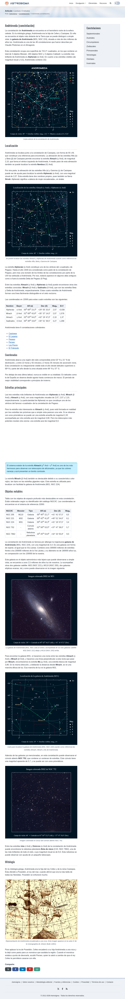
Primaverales (92, 51)
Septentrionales (93, 34)
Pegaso (12, 339)
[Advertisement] (41, 443)
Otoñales (90, 59)
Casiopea (13, 334)
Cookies (76, 982)
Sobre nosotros (28, 982)
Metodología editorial (44, 982)
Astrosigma (16, 982)
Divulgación (80, 3)
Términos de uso (98, 982)
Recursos (103, 3)
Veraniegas (91, 55)
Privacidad (85, 982)
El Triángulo (14, 348)
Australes (91, 38)
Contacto (109, 982)
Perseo (12, 342)
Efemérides (93, 3)
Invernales (91, 63)
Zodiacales (91, 46)
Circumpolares (93, 42)
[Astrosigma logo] (17, 5)
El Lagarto (13, 336)
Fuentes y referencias (62, 982)
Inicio (71, 3)
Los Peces (13, 345)
